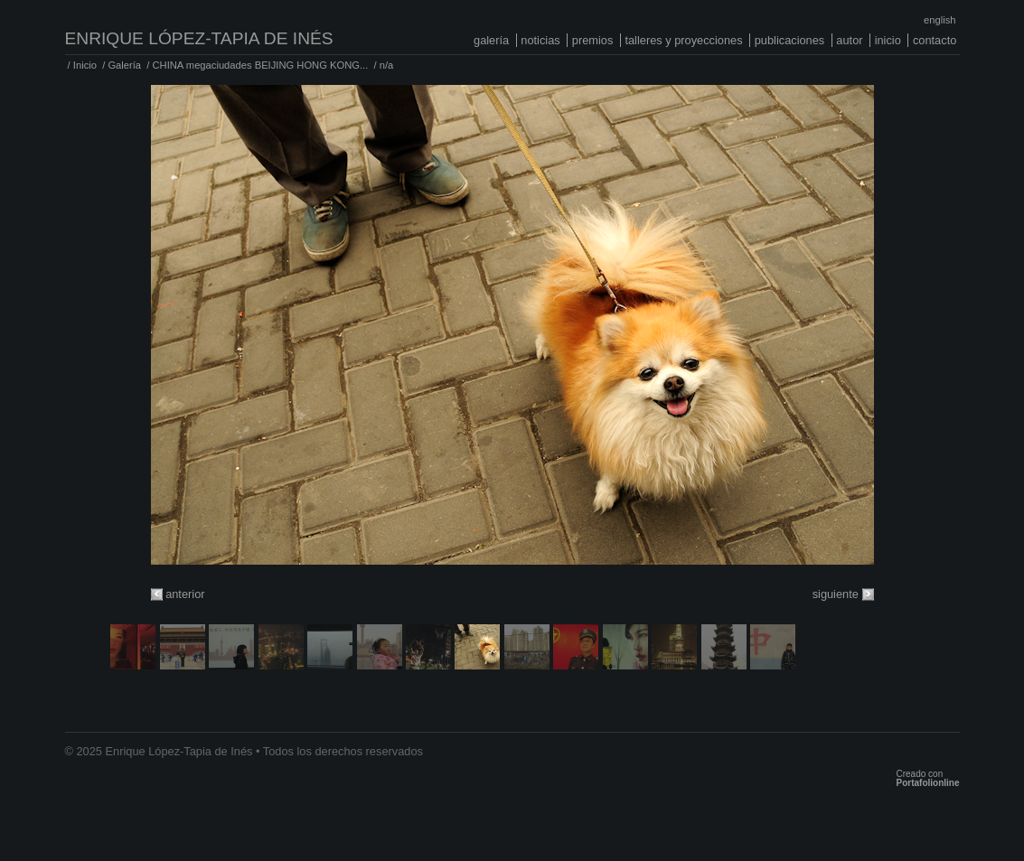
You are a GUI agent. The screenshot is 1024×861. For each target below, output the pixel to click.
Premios (593, 40)
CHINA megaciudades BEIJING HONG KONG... (261, 65)
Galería (491, 40)
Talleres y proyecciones (683, 40)
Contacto (934, 40)
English (939, 19)
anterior (184, 594)
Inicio (888, 40)
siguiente (836, 594)
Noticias (540, 40)
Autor (849, 40)
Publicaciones (790, 40)
